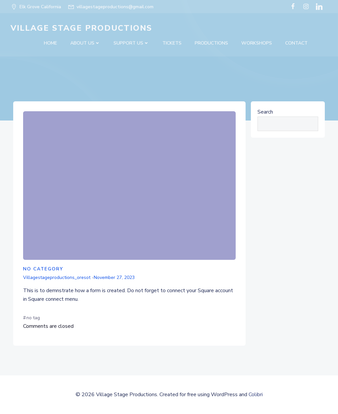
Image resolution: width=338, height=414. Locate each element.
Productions (211, 43)
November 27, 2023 (114, 277)
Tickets (172, 43)
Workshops (256, 43)
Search (265, 112)
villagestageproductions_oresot (56, 277)
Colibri (256, 394)
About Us (85, 43)
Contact (296, 43)
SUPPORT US (131, 43)
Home (50, 43)
